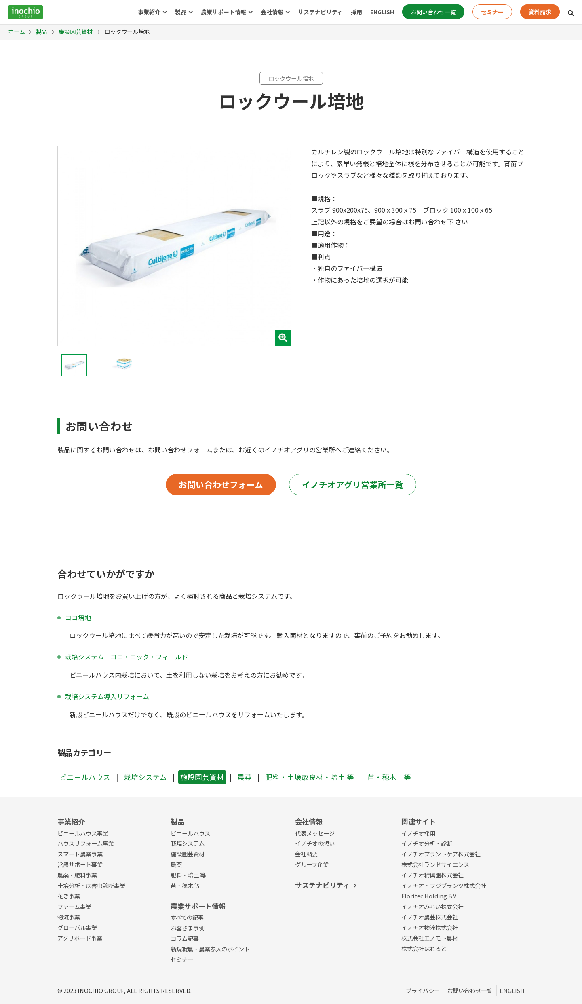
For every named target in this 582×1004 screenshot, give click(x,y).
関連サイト (418, 821)
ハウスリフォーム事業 (85, 843)
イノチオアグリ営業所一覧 (352, 484)
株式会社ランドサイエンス (435, 864)
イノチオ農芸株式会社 (429, 917)
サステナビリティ (320, 12)
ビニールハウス (84, 777)
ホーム (16, 31)
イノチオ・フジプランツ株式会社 (443, 885)
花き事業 (68, 896)
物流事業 (68, 917)
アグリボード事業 (79, 938)
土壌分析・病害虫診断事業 (91, 885)
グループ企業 (312, 864)
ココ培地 (78, 617)
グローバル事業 (77, 927)
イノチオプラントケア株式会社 (441, 854)
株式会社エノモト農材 (429, 938)
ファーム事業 (74, 906)
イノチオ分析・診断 (426, 843)
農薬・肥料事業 (77, 875)
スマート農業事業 (80, 854)
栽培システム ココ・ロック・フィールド (126, 657)
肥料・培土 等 (188, 875)
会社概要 (306, 854)
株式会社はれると (424, 948)
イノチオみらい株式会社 (432, 906)
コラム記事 (185, 938)
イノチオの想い (315, 843)
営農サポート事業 (80, 864)
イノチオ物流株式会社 (429, 927)
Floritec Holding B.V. (429, 896)
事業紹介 (149, 12)
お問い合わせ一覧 (433, 12)
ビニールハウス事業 (82, 833)
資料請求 (540, 12)
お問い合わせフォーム (221, 484)
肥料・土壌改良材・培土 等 (309, 777)
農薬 (244, 777)
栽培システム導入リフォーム (107, 696)
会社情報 (272, 12)
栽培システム (145, 777)
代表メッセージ (315, 833)
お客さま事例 (188, 928)
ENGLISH (382, 12)
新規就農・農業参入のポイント (210, 949)
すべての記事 (187, 917)
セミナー (492, 12)
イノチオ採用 (418, 833)
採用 (356, 12)
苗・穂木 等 (389, 777)
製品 (180, 12)
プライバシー (423, 990)
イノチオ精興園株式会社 (432, 875)
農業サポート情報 (223, 12)
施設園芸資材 (75, 31)
